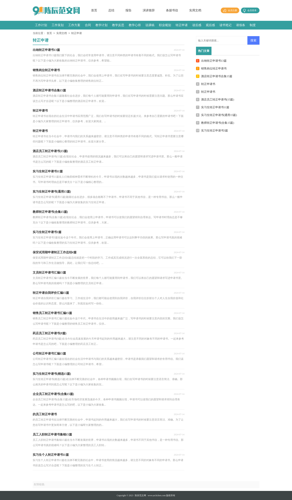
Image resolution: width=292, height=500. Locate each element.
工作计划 (41, 25)
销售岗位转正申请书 (214, 68)
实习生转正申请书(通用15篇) (219, 115)
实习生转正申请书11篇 (215, 107)
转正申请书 (208, 84)
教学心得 (135, 25)
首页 (94, 10)
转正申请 (182, 25)
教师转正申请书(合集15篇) (217, 122)
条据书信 (172, 10)
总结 (111, 10)
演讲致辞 (149, 10)
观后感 (210, 25)
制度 (253, 25)
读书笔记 (225, 25)
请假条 (240, 25)
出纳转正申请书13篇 (214, 60)
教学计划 (101, 25)
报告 (128, 10)
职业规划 (165, 25)
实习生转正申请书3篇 (214, 130)
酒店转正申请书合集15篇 (216, 76)
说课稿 (149, 25)
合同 (88, 25)
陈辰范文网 (140, 495)
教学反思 (118, 25)
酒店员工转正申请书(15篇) (217, 99)
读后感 (196, 25)
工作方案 (74, 25)
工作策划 (58, 25)
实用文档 (195, 10)
